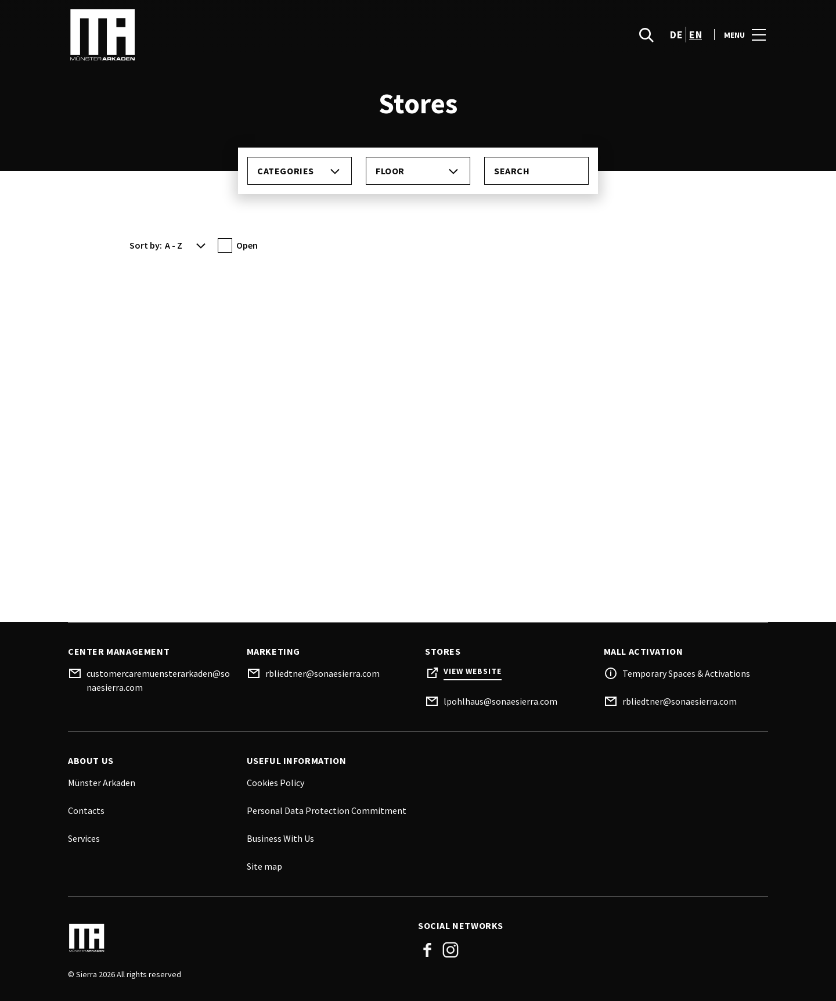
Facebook (427, 950)
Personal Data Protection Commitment (326, 810)
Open (247, 245)
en (695, 35)
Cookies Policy (275, 782)
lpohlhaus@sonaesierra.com (500, 701)
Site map (264, 866)
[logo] (244, 34)
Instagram (450, 950)
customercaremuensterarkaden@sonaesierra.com (158, 680)
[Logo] (236, 938)
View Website (473, 671)
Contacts (86, 810)
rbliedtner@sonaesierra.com (322, 673)
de (676, 35)
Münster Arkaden (101, 782)
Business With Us (280, 838)
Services (84, 838)
